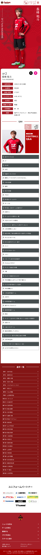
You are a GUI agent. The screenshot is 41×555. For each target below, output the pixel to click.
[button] (35, 126)
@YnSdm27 (31, 73)
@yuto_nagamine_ (36, 73)
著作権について (6, 546)
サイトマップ (23, 546)
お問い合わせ (6, 544)
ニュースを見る (20, 524)
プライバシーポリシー (26, 544)
